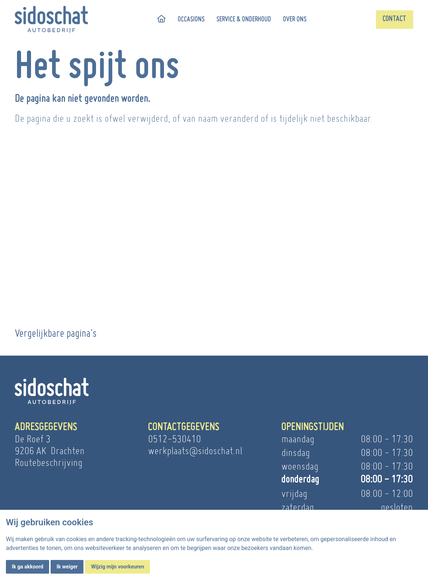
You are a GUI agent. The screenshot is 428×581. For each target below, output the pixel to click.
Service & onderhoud (243, 19)
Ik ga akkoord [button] (27, 567)
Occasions (191, 19)
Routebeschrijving (48, 462)
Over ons (295, 19)
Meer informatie (78, 288)
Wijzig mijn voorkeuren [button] (117, 567)
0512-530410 (174, 438)
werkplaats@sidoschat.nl (195, 450)
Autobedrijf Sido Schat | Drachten (78, 271)
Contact (394, 19)
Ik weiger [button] (67, 567)
